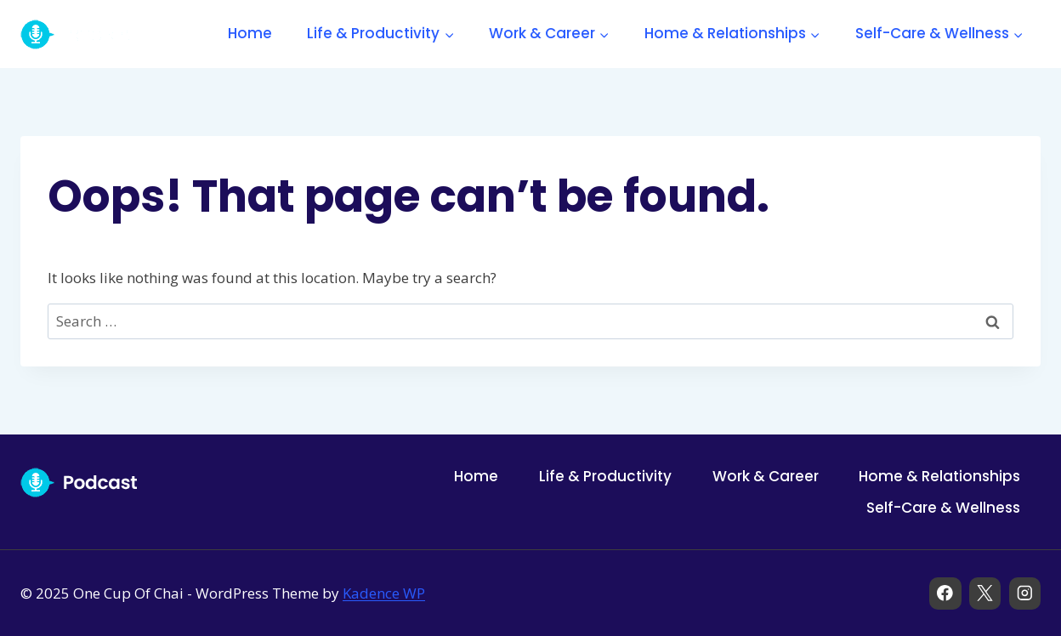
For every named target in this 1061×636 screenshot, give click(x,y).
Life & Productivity (605, 476)
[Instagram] (1025, 593)
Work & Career (765, 476)
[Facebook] (945, 593)
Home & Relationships (939, 476)
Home (250, 33)
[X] (985, 593)
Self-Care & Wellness (943, 507)
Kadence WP (384, 593)
